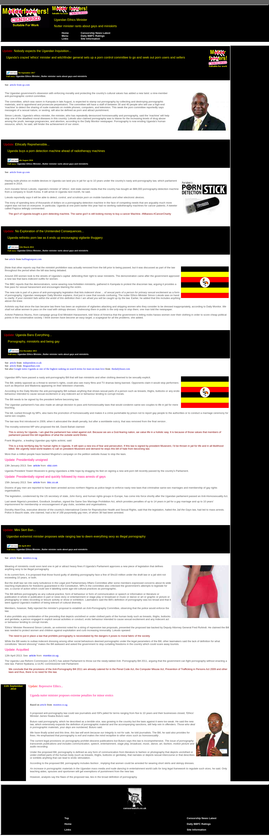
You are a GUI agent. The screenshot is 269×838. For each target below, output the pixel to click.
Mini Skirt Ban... (25, 530)
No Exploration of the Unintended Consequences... (49, 231)
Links (65, 38)
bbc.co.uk (52, 482)
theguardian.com (31, 365)
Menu (65, 35)
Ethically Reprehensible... (32, 144)
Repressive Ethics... (51, 686)
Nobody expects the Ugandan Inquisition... (42, 51)
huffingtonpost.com (32, 259)
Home (65, 33)
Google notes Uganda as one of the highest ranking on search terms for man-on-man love (59, 368)
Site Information (90, 38)
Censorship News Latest (95, 33)
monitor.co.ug (30, 557)
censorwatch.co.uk (134, 807)
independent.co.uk (32, 362)
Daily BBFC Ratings (93, 35)
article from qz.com (20, 84)
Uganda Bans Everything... (33, 335)
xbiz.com (52, 465)
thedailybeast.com (120, 368)
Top (66, 818)
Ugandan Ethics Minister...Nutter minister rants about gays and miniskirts (51, 76)
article (12, 259)
